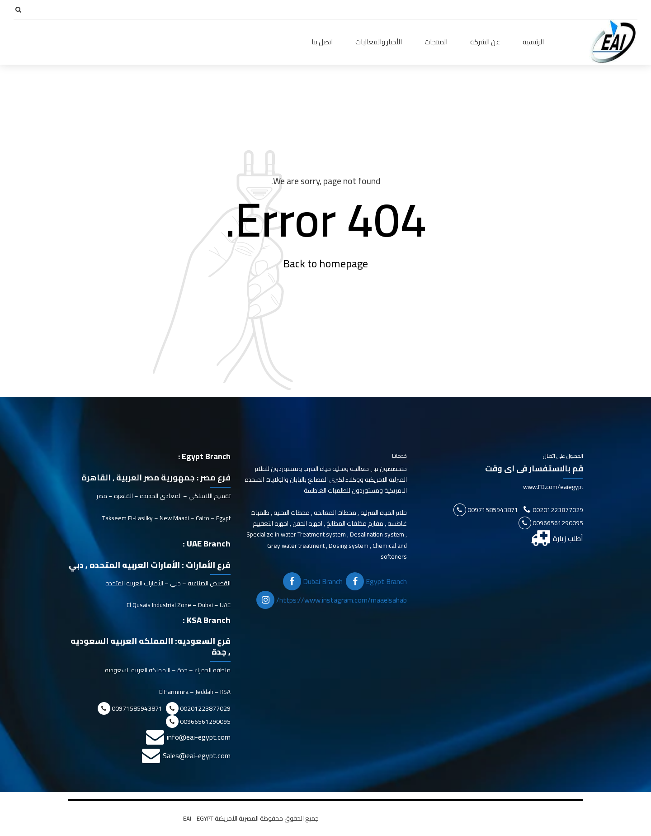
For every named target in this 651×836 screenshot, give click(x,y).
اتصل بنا (322, 41)
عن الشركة (485, 41)
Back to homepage (325, 263)
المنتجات (436, 41)
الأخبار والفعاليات (378, 41)
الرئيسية (533, 41)
